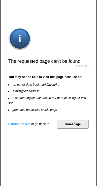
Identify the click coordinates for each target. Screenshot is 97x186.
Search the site (19, 124)
